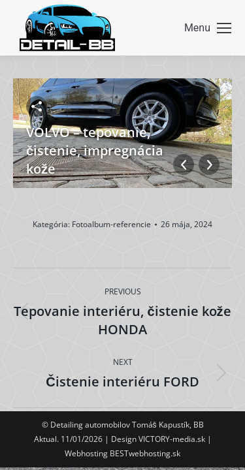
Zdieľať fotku (36, 106)
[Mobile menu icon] (208, 28)
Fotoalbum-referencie (111, 224)
